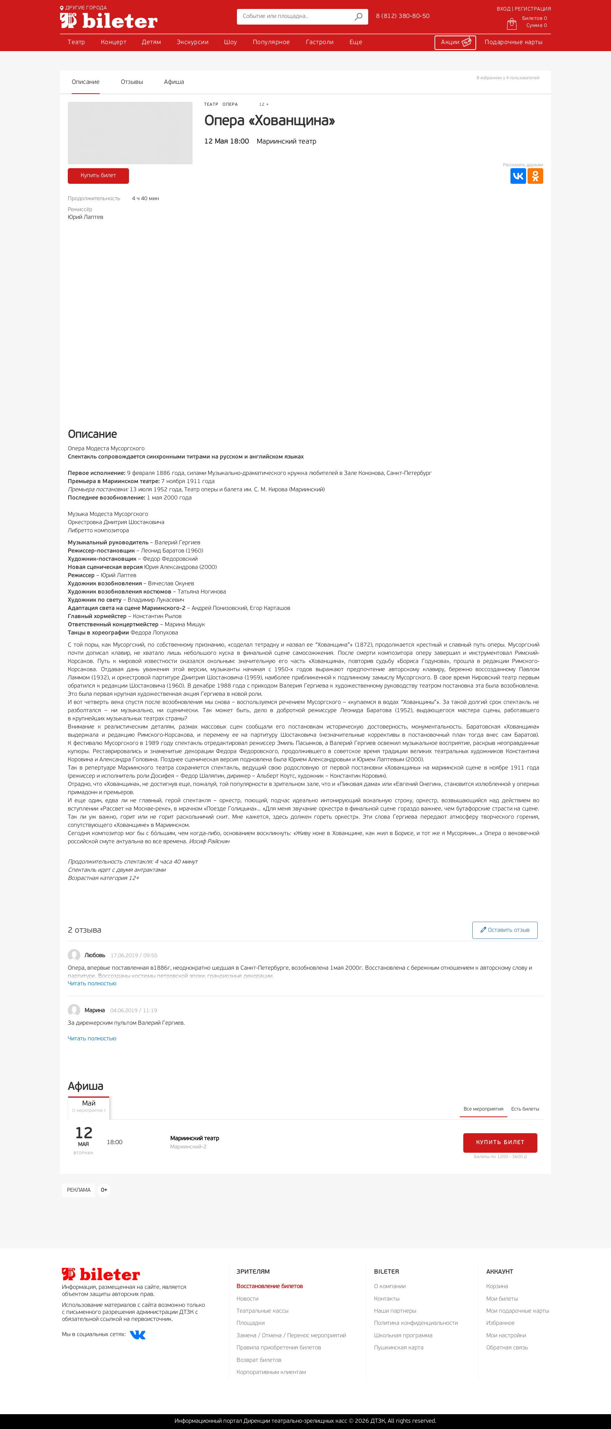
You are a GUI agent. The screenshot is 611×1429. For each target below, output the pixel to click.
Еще (356, 42)
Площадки (251, 1323)
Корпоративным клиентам (271, 1373)
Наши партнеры (395, 1311)
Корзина (497, 1287)
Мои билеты (502, 1299)
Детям (151, 42)
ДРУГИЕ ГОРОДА (83, 8)
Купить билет (98, 176)
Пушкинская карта (399, 1348)
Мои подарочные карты (517, 1311)
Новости (247, 1299)
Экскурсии (193, 42)
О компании (390, 1287)
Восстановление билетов (270, 1287)
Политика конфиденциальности (416, 1323)
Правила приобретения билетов (279, 1348)
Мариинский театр (286, 142)
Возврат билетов (259, 1360)
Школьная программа (403, 1336)
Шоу (230, 42)
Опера (230, 105)
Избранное (500, 1323)
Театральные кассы (262, 1311)
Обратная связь (507, 1348)
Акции (456, 41)
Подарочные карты (513, 42)
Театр (76, 42)
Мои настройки (506, 1336)
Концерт (114, 42)
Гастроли (320, 42)
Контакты (386, 1299)
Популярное (271, 42)
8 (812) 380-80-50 (403, 16)
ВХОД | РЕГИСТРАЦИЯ (524, 9)
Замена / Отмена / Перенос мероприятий (291, 1336)
